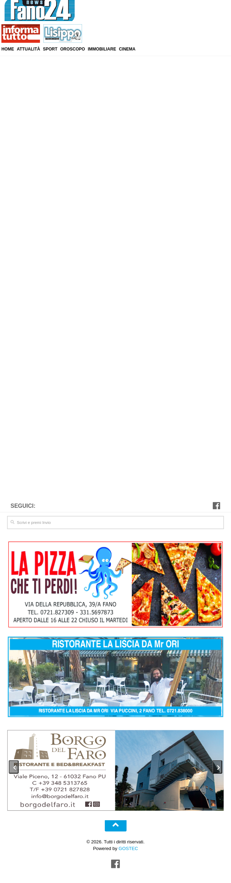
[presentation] (14, 766)
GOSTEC (127, 847)
